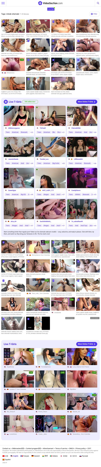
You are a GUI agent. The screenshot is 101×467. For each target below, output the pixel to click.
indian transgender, (32, 312)
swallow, (54, 274)
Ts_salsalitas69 (77, 221)
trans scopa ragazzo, (11, 257)
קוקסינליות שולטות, (7, 274)
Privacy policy (81, 448)
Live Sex (51, 9)
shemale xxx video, (7, 53)
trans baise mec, (40, 93)
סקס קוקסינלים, (17, 53)
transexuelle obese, (62, 276)
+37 (63, 194)
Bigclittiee (73, 389)
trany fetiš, (67, 34)
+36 (95, 163)
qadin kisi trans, (67, 93)
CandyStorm (75, 190)
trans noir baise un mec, (58, 92)
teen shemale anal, (93, 34)
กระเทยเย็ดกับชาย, (12, 55)
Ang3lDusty (10, 367)
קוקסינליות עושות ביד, (57, 34)
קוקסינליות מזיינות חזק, (65, 72)
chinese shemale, (90, 295)
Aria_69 (13, 221)
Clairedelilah (76, 128)
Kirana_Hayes (42, 411)
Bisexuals (24, 132)
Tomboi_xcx (44, 159)
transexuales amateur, (83, 274)
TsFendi (43, 128)
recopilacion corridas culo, (34, 331)
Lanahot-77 (13, 389)
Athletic (77, 194)
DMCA (71, 448)
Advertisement (48, 448)
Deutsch (36, 456)
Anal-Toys (84, 225)
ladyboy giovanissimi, (82, 255)
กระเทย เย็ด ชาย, (35, 55)
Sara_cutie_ (35, 293)
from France (85, 367)
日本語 (63, 456)
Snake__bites (42, 434)
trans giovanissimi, (89, 53)
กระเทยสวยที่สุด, (10, 36)
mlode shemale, (94, 255)
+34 (95, 132)
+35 (63, 163)
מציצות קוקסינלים (56, 55)
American (15, 132)
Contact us (6, 448)
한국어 (73, 456)
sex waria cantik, (41, 74)
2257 (89, 448)
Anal (85, 132)
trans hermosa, (88, 276)
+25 (95, 194)
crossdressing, (80, 36)
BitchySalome (36, 255)
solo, (12, 312)
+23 (32, 132)
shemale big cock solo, (58, 293)
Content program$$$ (33, 448)
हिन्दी (45, 456)
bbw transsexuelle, (62, 274)
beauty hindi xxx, (43, 312)
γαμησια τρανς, (81, 55)
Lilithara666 (78, 159)
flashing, (92, 274)
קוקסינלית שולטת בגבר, (36, 36)
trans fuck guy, (44, 55)
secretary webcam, (16, 314)
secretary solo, (6, 312)
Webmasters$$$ (18, 448)
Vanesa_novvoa (46, 389)
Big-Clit (23, 194)
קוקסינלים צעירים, (17, 255)
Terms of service (61, 448)
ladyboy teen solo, (17, 331)
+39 (32, 163)
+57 (63, 226)
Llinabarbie (57, 312)
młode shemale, (56, 36)
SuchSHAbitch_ (45, 221)
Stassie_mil (76, 411)
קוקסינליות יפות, (6, 34)
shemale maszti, (6, 331)
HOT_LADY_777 (48, 190)
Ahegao (46, 194)
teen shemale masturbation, (10, 333)
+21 (63, 132)
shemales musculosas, (33, 34)
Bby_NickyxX (11, 411)
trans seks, (71, 255)
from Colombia (45, 255)
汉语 (5, 456)
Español (7, 460)
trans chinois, (80, 293)
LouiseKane (13, 434)
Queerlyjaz (12, 190)
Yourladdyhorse (46, 367)
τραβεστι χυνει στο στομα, (9, 92)
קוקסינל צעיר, (89, 257)
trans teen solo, (60, 295)
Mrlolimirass (10, 72)
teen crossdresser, (82, 34)
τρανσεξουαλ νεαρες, (92, 55)
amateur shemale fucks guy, (39, 333)
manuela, (4, 293)
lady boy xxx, (80, 53)
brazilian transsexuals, (33, 72)
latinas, (53, 53)
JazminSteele (13, 159)
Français (25, 456)
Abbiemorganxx (14, 128)
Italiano (54, 456)
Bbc (53, 132)
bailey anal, (14, 34)
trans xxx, (4, 55)
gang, (28, 274)
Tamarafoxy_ (77, 434)
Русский (83, 456)
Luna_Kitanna (77, 367)
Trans (8, 132)
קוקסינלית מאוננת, (12, 293)
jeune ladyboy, (60, 53)
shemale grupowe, (90, 36)
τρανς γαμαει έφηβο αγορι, (34, 92)
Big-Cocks (55, 163)
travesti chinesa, (89, 293)
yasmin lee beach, (31, 53)
